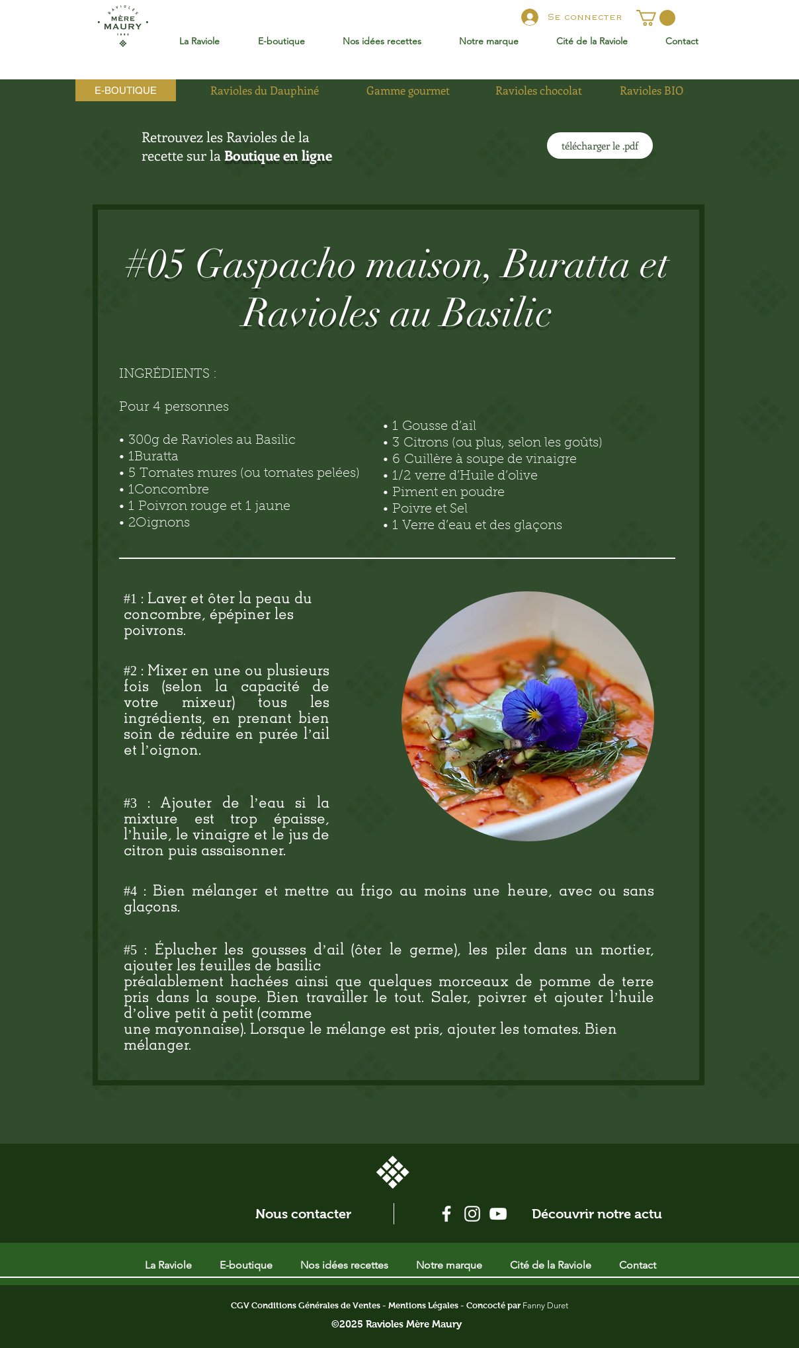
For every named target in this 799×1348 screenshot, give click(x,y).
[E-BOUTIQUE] (125, 90)
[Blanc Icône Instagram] (472, 1213)
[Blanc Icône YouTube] (498, 1213)
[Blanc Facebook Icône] (446, 1213)
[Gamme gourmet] (408, 90)
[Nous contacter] (303, 1213)
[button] (655, 18)
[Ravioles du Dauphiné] (264, 90)
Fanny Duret (545, 1305)
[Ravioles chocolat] (538, 90)
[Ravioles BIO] (651, 90)
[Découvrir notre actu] (597, 1213)
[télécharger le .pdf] (600, 145)
